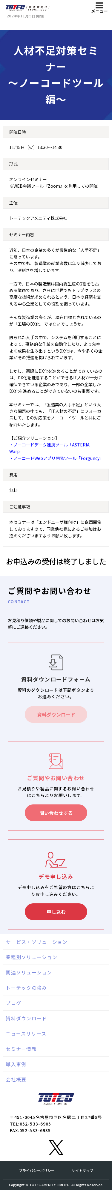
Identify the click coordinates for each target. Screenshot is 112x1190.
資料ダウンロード (56, 714)
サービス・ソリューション (36, 941)
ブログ (13, 1003)
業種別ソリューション (31, 957)
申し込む (56, 911)
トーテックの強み (26, 987)
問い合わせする (56, 812)
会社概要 (16, 1079)
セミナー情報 (21, 1048)
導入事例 (16, 1064)
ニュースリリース (26, 1033)
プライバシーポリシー (37, 1170)
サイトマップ (82, 1170)
